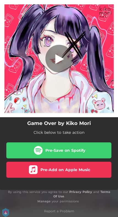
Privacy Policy (80, 192)
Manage (44, 201)
